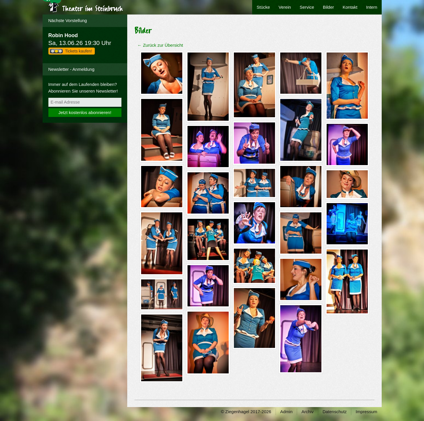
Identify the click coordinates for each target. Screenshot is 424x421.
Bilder (328, 7)
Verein (285, 7)
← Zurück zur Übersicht (160, 45)
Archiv (307, 411)
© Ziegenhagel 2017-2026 (246, 411)
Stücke (263, 7)
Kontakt (350, 7)
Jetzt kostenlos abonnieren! (84, 112)
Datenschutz (335, 411)
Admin (286, 411)
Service (307, 7)
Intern (371, 7)
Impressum (366, 411)
